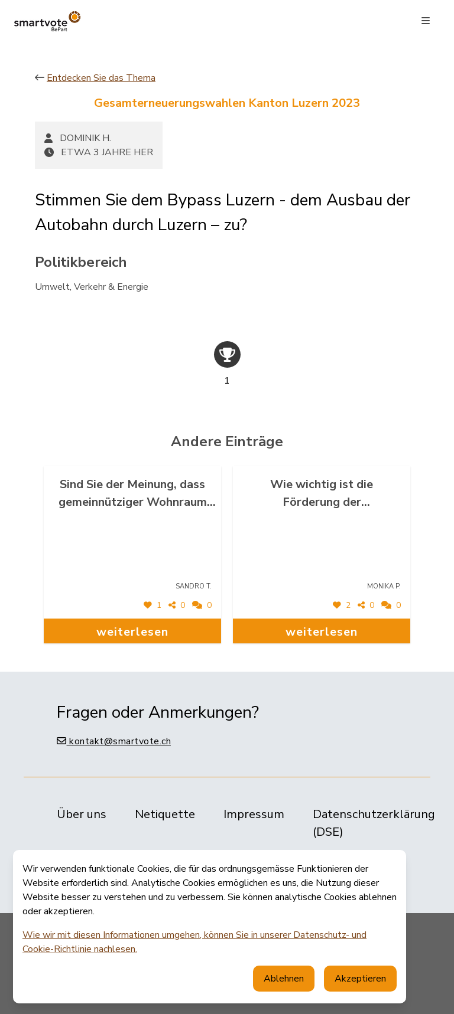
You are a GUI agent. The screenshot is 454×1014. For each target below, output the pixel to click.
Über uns (81, 814)
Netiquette (165, 814)
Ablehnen (284, 978)
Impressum (253, 814)
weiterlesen (132, 632)
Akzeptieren (360, 978)
